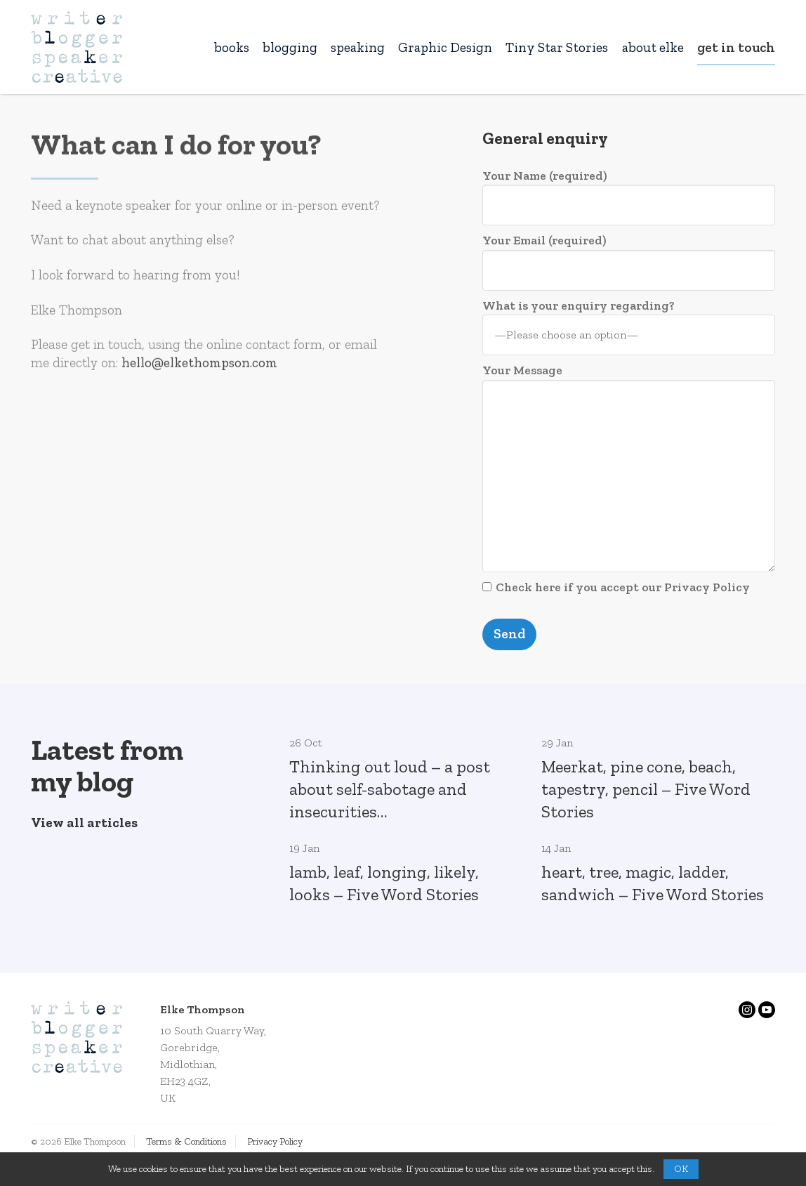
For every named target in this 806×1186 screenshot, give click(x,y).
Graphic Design (445, 47)
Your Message (628, 467)
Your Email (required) (628, 261)
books (231, 47)
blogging (290, 47)
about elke (653, 47)
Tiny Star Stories (557, 47)
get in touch (736, 47)
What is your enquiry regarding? (628, 326)
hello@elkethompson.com (199, 366)
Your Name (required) (628, 196)
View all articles (84, 823)
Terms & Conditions (186, 1141)
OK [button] (681, 1169)
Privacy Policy (275, 1141)
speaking (358, 47)
